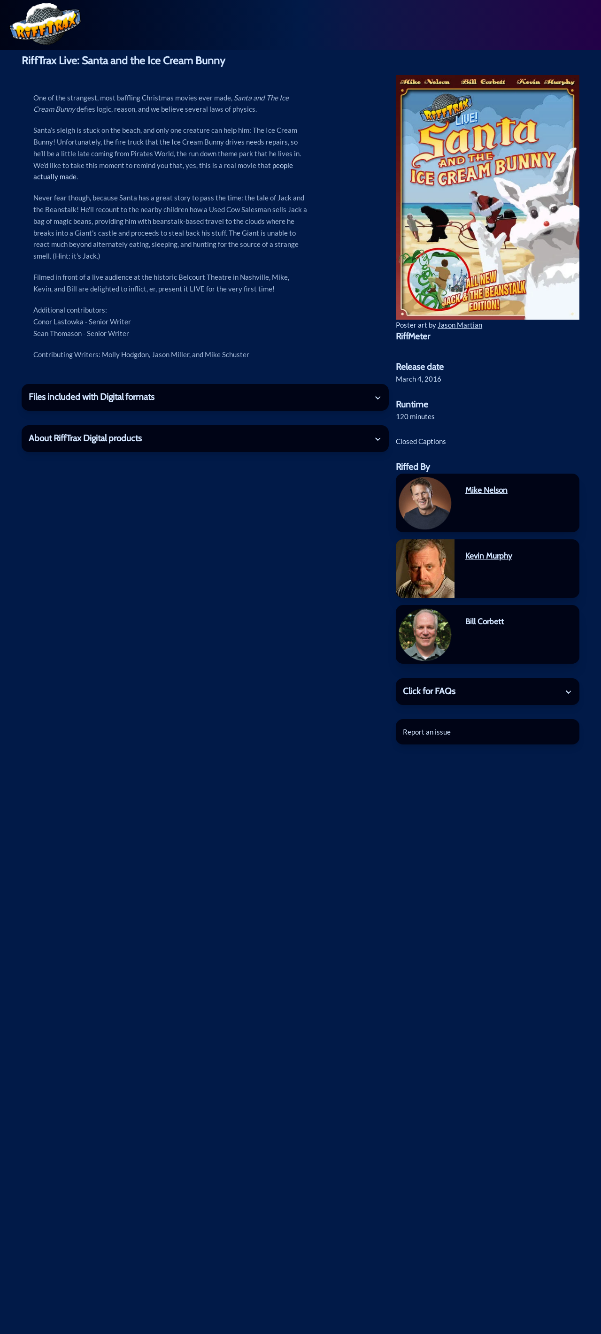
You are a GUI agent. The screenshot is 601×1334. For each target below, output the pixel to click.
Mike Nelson (486, 490)
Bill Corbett (484, 621)
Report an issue (427, 732)
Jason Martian (460, 325)
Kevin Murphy (488, 555)
